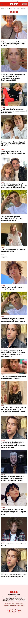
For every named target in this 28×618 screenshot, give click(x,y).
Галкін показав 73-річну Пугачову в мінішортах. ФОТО (13, 250)
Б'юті (18, 8)
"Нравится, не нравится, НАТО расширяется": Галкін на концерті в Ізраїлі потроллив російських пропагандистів (13, 353)
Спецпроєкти (19, 604)
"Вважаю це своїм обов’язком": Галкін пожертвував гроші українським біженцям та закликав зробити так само (13, 444)
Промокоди (20, 605)
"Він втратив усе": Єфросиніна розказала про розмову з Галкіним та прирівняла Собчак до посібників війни (14, 512)
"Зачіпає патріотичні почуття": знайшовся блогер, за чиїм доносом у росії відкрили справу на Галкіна (14, 185)
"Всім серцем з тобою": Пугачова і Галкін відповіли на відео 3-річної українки (13, 43)
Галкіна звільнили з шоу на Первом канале (13, 545)
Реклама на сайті (9, 604)
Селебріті (3, 8)
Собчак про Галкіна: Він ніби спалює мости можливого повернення (14, 575)
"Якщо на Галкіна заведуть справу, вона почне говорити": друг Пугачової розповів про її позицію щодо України (13, 410)
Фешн (14, 8)
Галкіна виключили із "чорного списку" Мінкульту (12, 288)
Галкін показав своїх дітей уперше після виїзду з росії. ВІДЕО (13, 377)
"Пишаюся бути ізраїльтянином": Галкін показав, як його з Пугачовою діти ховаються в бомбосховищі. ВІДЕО (13, 77)
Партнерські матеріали (10, 605)
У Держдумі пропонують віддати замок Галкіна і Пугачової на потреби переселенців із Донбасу (13, 320)
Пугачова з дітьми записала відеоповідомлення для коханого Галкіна (13, 153)
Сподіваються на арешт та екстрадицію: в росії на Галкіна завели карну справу (12, 218)
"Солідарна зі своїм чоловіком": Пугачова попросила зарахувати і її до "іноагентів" (14, 111)
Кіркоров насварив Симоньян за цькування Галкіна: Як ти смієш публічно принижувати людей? (12, 478)
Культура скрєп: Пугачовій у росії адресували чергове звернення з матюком (13, 143)
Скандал (9, 8)
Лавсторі (23, 8)
